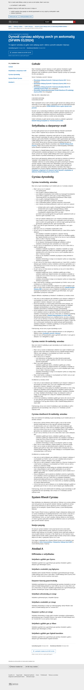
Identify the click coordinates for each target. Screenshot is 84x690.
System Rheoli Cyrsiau (15, 78)
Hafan (10, 26)
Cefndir (11, 67)
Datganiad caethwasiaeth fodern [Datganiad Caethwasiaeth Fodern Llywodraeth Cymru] (17, 676)
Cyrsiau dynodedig (14, 74)
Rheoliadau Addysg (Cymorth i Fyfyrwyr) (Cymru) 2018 (50, 83)
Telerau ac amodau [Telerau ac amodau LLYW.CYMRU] (53, 675)
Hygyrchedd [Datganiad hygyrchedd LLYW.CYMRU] (19, 675)
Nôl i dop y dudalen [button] (32, 666)
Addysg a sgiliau (18, 26)
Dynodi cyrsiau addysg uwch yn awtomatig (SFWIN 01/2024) (51, 26)
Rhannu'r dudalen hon (16, 666)
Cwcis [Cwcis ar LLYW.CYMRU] (37, 675)
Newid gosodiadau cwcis (26, 16)
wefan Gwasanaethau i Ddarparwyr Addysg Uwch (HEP (55, 542)
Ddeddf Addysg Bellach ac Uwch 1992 (59, 315)
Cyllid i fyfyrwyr (29, 26)
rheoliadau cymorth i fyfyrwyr (51, 333)
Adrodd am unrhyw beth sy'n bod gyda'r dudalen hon (22, 661)
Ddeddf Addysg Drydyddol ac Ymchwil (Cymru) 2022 (47, 120)
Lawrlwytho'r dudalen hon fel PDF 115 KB (21, 53)
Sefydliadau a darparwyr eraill (17, 70)
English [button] (47, 21)
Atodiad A (11, 82)
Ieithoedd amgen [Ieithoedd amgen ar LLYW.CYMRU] (30, 676)
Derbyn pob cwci (13, 16)
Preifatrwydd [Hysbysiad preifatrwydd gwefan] (44, 675)
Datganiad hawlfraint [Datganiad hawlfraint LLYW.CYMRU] (29, 675)
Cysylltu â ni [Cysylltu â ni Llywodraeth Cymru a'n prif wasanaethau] (12, 675)
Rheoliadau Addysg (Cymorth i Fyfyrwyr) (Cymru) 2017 (50, 80)
